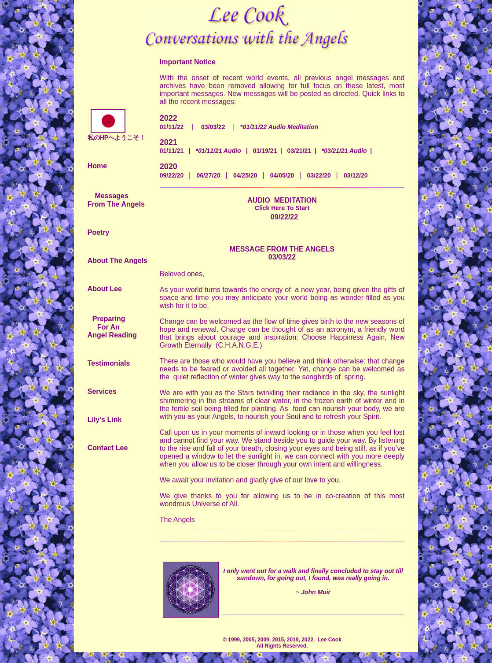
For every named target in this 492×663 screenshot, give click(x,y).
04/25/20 (247, 175)
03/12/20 (356, 175)
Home (97, 166)
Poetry (99, 232)
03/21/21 (299, 150)
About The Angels (117, 260)
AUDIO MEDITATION (282, 203)
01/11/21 (172, 150)
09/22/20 (174, 175)
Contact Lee (108, 448)
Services (102, 391)
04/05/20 (284, 175)
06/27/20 (210, 175)
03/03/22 (213, 126)
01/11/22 (172, 126)
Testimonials (109, 363)
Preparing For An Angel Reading (112, 327)
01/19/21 (265, 150)
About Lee (105, 289)
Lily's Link (105, 419)
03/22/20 (321, 175)
